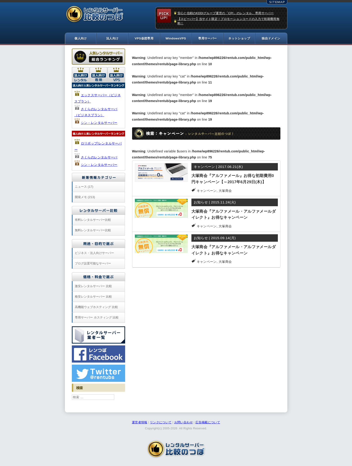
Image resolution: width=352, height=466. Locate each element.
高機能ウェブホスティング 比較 (96, 307)
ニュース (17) (84, 187)
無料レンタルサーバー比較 (93, 230)
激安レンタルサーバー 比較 (93, 286)
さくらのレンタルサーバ (99, 157)
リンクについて (160, 422)
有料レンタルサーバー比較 (93, 220)
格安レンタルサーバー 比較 (93, 297)
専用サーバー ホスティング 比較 (97, 317)
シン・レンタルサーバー (99, 123)
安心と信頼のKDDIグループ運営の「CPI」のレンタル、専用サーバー (226, 13)
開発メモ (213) (85, 197)
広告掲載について (207, 422)
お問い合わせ (183, 422)
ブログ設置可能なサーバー (93, 263)
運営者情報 (139, 422)
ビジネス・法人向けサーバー (94, 253)
